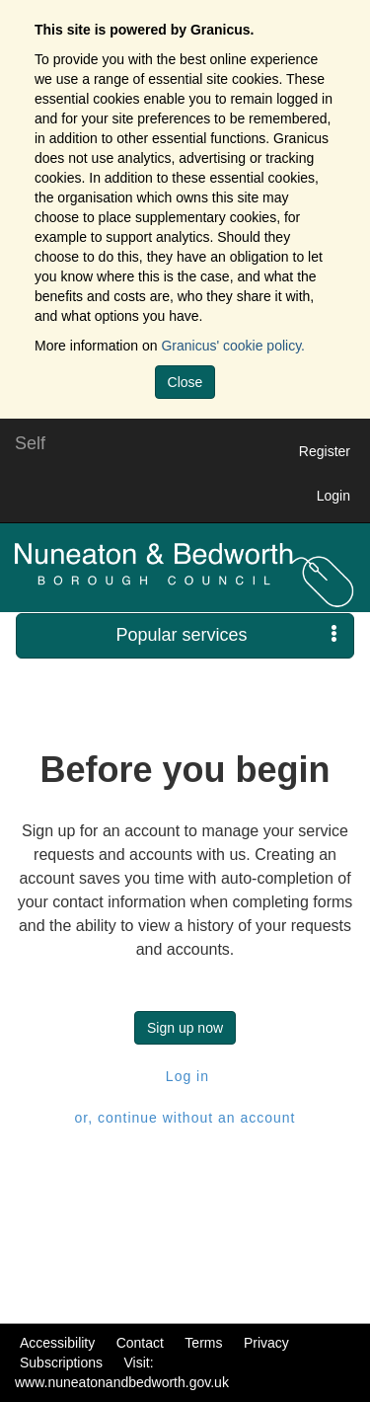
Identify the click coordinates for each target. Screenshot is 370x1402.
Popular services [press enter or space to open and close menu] (226, 634)
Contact (140, 1343)
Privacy (266, 1343)
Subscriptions (61, 1362)
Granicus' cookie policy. (233, 345)
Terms (203, 1343)
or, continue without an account (184, 1118)
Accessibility (57, 1343)
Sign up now (185, 1028)
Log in (185, 1076)
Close (185, 382)
